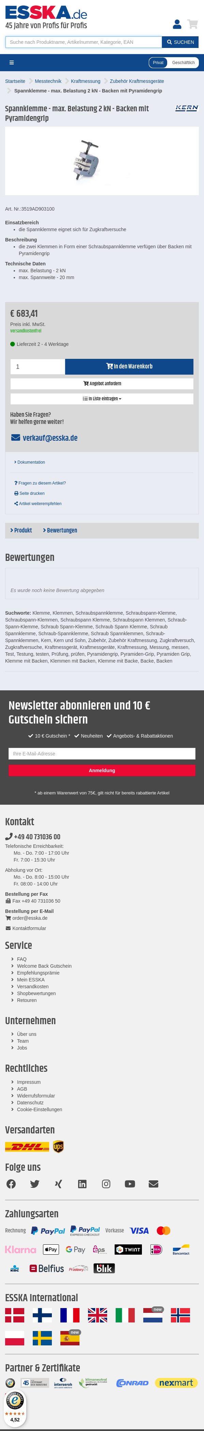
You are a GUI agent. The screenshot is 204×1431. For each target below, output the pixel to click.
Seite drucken (29, 493)
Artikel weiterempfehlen (37, 503)
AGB (22, 1089)
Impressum (29, 1082)
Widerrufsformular (36, 1096)
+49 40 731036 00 (32, 837)
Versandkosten (33, 986)
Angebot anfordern (102, 384)
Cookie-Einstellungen (39, 1109)
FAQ (22, 959)
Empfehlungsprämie (38, 973)
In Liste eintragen (102, 399)
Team (23, 1041)
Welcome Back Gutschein (44, 966)
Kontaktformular (25, 928)
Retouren (27, 1000)
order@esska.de (26, 918)
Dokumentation (29, 462)
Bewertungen (60, 531)
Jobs (22, 1048)
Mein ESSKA (31, 979)
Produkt (21, 531)
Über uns (27, 1034)
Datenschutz (30, 1102)
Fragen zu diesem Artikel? (40, 483)
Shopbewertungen (36, 993)
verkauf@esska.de (43, 438)
